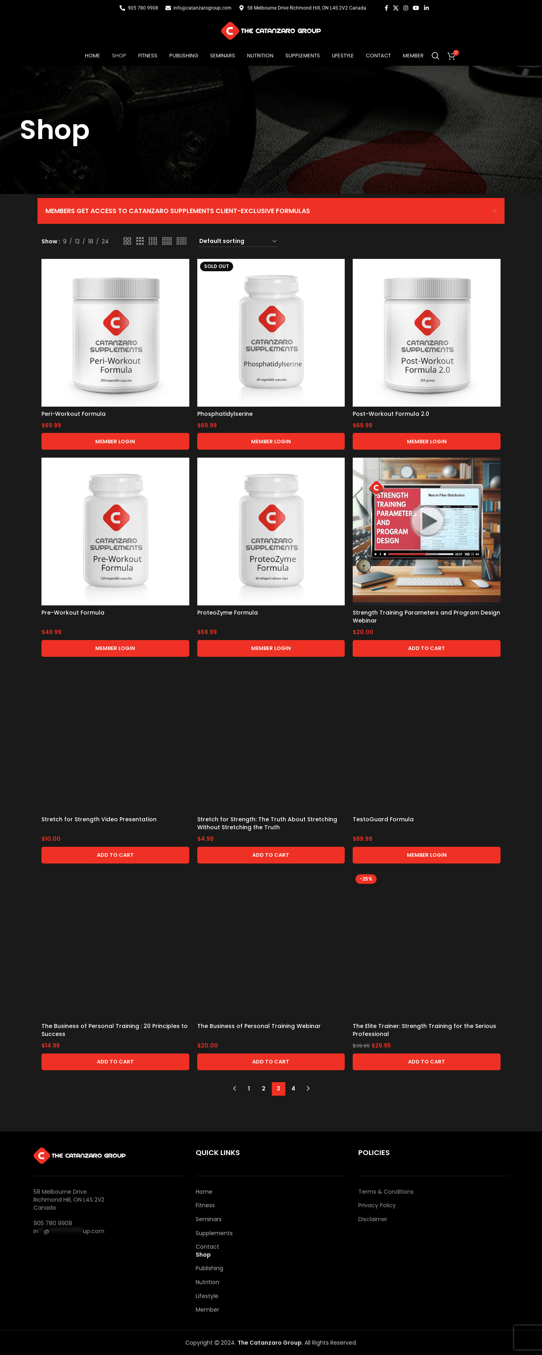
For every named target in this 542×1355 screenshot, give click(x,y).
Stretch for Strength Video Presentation (99, 819)
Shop (203, 1255)
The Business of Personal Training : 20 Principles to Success (114, 1030)
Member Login (115, 441)
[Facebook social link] (386, 8)
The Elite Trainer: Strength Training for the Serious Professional (424, 1030)
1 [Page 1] (249, 1089)
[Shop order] (238, 241)
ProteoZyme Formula (227, 613)
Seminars (209, 1219)
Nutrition (207, 1282)
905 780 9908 (52, 1223)
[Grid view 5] (167, 241)
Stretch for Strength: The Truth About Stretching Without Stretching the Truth (267, 823)
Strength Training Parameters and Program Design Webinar (426, 617)
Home (204, 1192)
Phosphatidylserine (225, 414)
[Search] (436, 56)
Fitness (205, 1205)
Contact (207, 1247)
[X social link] (396, 8)
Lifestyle (207, 1296)
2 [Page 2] (263, 1089)
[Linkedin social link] (426, 8)
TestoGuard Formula (383, 819)
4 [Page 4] (293, 1089)
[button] (427, 648)
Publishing (209, 1268)
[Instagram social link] (405, 8)
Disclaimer (372, 1219)
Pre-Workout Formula (72, 613)
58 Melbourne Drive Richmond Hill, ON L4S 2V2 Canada (68, 1199)
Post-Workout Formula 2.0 (391, 414)
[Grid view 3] (140, 241)
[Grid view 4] (153, 241)
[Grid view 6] (182, 241)
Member (207, 1310)
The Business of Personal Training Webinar (259, 1026)
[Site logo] (271, 30)
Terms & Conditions (386, 1192)
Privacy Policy (377, 1205)
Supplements (214, 1233)
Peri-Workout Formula (73, 414)
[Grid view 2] (127, 241)
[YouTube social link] (416, 8)
